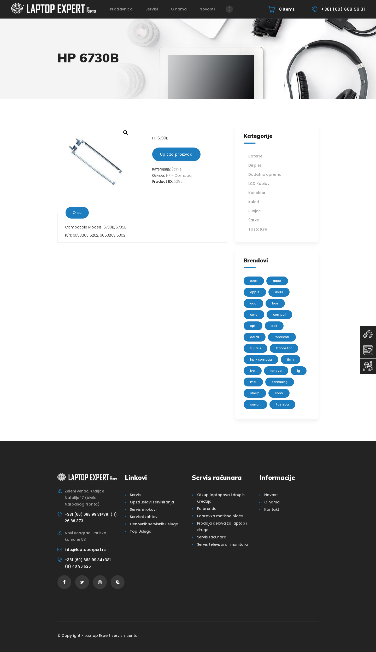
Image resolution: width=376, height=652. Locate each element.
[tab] (77, 213)
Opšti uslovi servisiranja (152, 502)
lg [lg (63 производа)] (298, 370)
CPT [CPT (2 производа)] (253, 326)
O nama (271, 502)
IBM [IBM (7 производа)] (290, 359)
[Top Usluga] (368, 334)
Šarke (177, 169)
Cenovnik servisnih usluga (154, 524)
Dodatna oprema (264, 174)
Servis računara (212, 537)
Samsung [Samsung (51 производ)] (279, 382)
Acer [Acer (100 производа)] (253, 281)
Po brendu (206, 508)
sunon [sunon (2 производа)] (255, 404)
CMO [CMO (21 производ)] (254, 314)
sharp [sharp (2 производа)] (255, 393)
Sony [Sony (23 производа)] (279, 393)
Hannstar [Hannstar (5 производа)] (284, 348)
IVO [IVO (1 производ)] (252, 370)
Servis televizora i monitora (222, 544)
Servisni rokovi (143, 509)
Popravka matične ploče (220, 516)
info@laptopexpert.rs (85, 549)
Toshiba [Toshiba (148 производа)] (282, 404)
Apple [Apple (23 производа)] (255, 292)
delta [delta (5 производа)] (254, 337)
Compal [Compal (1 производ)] (279, 314)
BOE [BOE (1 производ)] (275, 303)
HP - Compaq (179, 175)
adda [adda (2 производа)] (277, 281)
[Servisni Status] (368, 366)
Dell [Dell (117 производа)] (274, 326)
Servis (135, 494)
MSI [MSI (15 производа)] (253, 382)
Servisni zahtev (143, 516)
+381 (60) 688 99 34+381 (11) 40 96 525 (88, 563)
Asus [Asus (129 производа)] (279, 292)
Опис (77, 212)
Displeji (254, 165)
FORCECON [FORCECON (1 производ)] (281, 337)
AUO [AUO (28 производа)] (253, 303)
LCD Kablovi (259, 183)
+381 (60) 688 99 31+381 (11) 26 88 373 (91, 518)
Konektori (257, 192)
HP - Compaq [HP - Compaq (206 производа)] (261, 359)
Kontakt (271, 509)
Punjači (254, 211)
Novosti (271, 494)
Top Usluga (140, 531)
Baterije (255, 156)
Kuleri (253, 201)
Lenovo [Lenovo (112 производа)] (276, 370)
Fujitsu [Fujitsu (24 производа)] (255, 348)
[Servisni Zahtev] (368, 350)
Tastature (257, 229)
